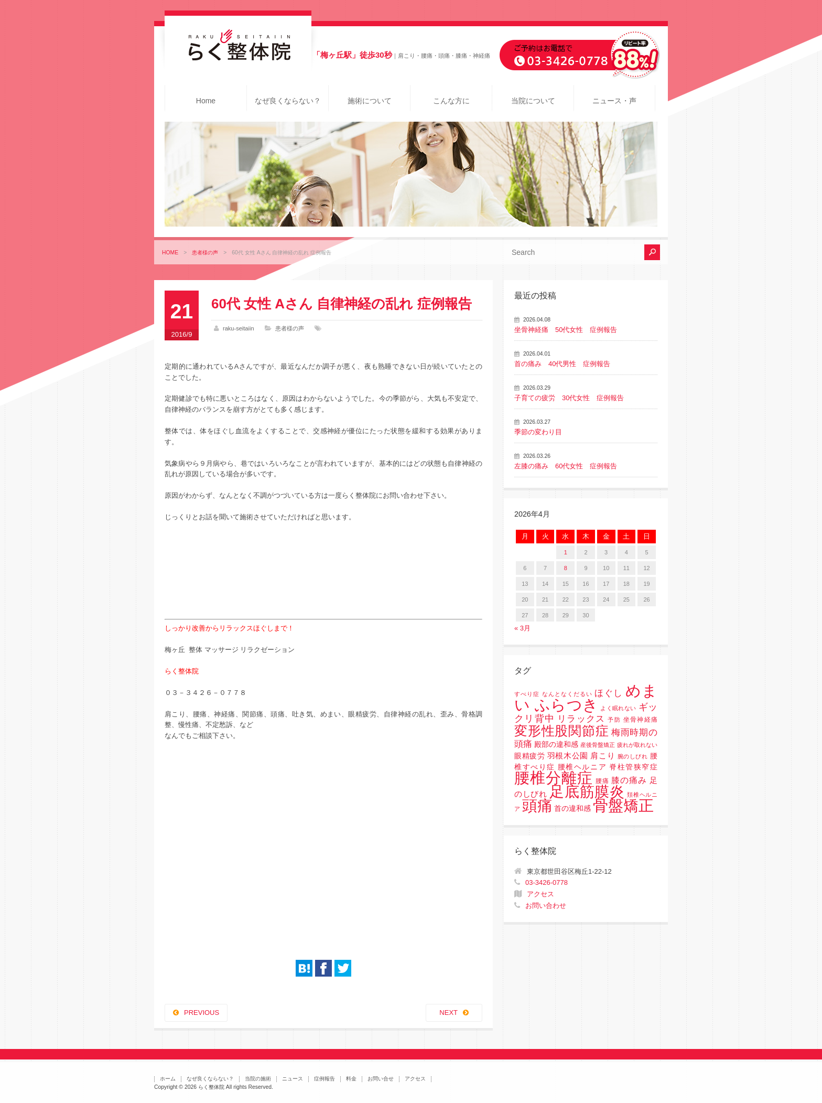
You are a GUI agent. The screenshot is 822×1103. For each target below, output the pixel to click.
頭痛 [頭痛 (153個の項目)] (537, 805)
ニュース (292, 1078)
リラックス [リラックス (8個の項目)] (581, 719)
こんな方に (451, 101)
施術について (370, 101)
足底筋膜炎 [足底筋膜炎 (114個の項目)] (587, 792)
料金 (351, 1078)
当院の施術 (258, 1078)
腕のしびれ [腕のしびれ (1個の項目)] (633, 756)
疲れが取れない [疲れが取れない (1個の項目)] (637, 745)
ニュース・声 (614, 101)
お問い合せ (380, 1078)
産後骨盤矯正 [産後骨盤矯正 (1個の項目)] (597, 745)
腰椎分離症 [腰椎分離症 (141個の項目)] (553, 777)
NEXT (448, 1012)
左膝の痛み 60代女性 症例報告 (565, 466)
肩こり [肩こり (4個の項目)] (602, 756)
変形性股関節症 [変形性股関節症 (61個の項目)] (561, 730)
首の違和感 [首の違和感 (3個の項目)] (572, 808)
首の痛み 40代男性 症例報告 (562, 364)
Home (205, 101)
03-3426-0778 (546, 882)
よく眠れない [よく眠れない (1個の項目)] (618, 708)
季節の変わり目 (538, 432)
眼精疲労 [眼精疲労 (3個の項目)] (529, 756)
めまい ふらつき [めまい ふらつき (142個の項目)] (585, 697)
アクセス (540, 894)
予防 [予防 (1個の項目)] (614, 719)
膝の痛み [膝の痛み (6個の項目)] (629, 780)
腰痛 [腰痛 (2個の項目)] (602, 781)
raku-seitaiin (238, 328)
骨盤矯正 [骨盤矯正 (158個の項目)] (623, 805)
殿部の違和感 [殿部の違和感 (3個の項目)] (556, 744)
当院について (533, 101)
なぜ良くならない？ (288, 101)
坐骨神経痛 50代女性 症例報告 (565, 330)
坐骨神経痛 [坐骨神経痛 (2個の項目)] (640, 719)
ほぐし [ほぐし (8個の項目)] (608, 693)
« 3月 (522, 628)
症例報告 (324, 1078)
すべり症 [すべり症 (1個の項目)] (526, 694)
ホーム (168, 1078)
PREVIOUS (201, 1012)
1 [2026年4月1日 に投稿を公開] (565, 552)
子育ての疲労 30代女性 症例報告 (569, 398)
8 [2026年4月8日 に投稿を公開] (565, 568)
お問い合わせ (545, 905)
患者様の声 (205, 252)
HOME (170, 252)
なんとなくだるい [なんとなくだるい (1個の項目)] (567, 694)
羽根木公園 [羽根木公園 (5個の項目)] (567, 755)
